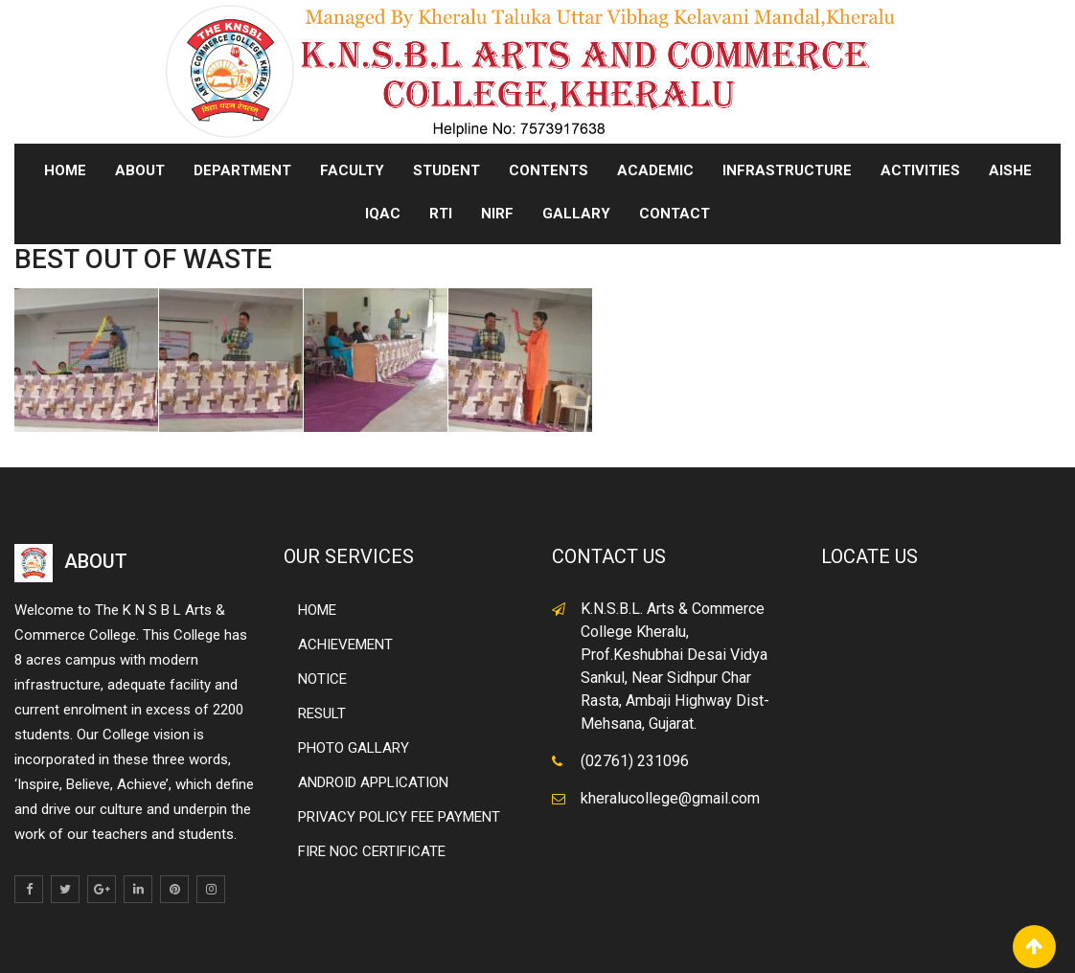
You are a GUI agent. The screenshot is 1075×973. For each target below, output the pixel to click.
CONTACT (674, 213)
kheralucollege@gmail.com (670, 798)
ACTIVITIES (920, 170)
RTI (440, 213)
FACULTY (352, 170)
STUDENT (446, 170)
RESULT (322, 713)
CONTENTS (548, 170)
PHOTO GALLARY (353, 748)
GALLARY (576, 213)
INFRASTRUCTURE (787, 170)
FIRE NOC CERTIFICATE (372, 851)
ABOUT (140, 170)
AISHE (1010, 170)
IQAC (382, 213)
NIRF (497, 213)
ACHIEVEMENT (345, 644)
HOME (317, 610)
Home (65, 170)
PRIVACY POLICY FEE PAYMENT (399, 817)
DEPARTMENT (242, 170)
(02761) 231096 (635, 761)
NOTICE (322, 679)
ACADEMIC (655, 170)
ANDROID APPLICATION (373, 782)
